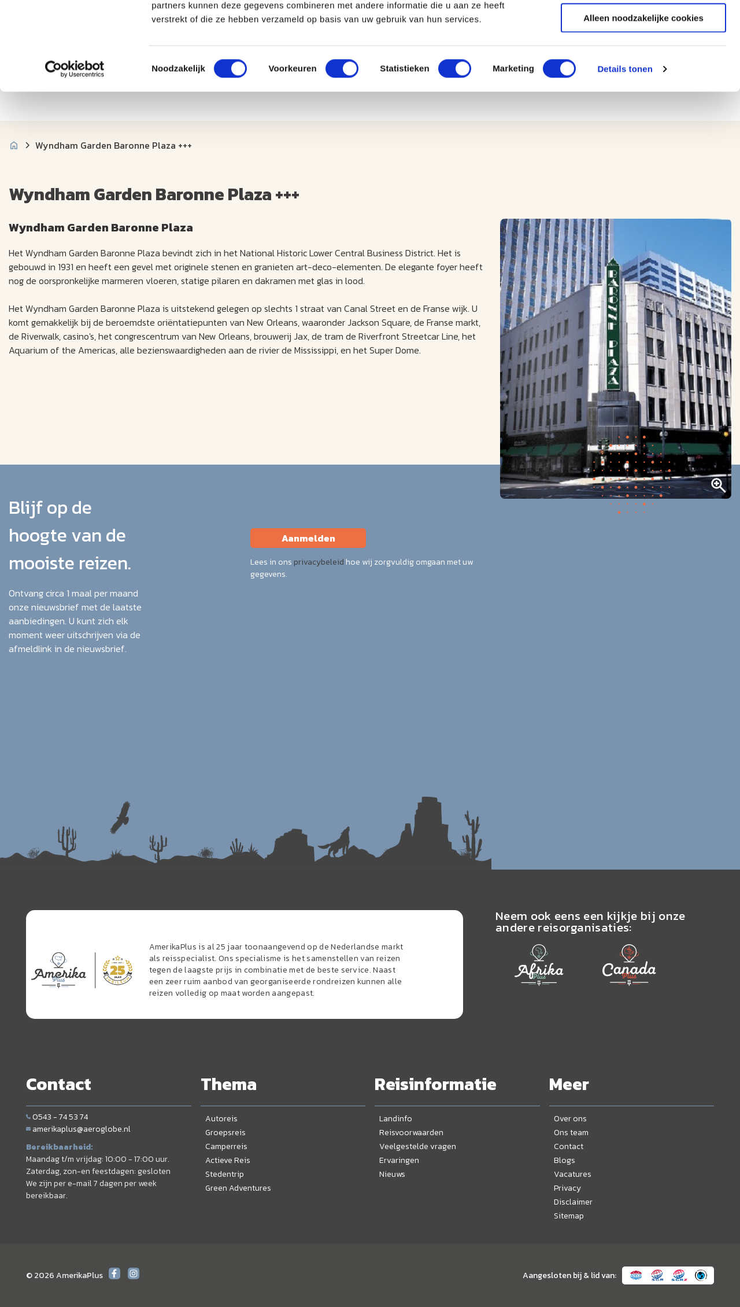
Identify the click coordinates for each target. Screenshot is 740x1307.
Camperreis (226, 1146)
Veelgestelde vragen (417, 1146)
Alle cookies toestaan (643, 29)
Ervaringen (399, 1160)
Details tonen (624, 147)
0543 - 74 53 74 (57, 1117)
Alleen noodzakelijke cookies (643, 96)
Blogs (564, 1160)
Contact (568, 1146)
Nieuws (392, 1174)
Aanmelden (308, 538)
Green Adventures (238, 1188)
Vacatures (572, 1174)
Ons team (571, 1132)
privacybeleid (319, 562)
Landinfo (395, 1119)
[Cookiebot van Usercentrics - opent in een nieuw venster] (74, 147)
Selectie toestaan (643, 63)
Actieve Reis (227, 1160)
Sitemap (569, 1216)
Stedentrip (224, 1174)
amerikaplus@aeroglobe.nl (78, 1129)
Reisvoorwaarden (411, 1132)
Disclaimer (573, 1202)
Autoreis (221, 1119)
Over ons (570, 1119)
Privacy (567, 1188)
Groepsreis (225, 1132)
